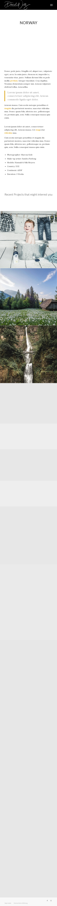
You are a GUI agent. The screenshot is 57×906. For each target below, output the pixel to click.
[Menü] (51, 5)
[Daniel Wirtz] (23, 5)
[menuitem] (51, 5)
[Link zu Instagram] (51, 900)
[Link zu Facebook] (47, 900)
